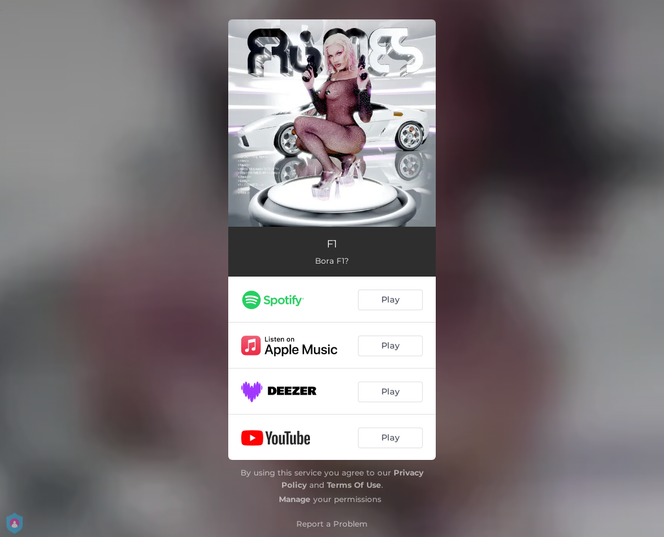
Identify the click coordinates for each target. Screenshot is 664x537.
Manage (295, 499)
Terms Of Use (354, 485)
